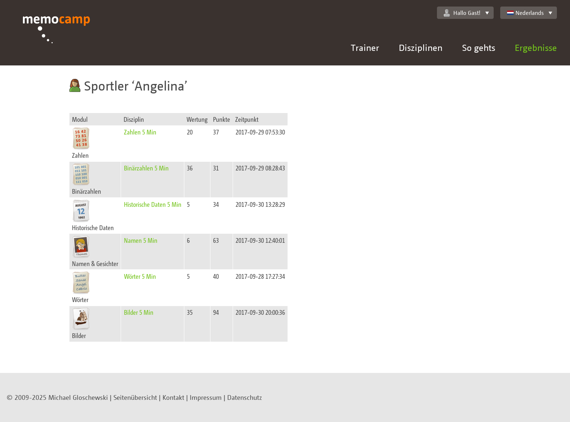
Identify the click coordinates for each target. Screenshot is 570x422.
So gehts (478, 47)
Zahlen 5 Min (140, 132)
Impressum (206, 397)
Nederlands (525, 12)
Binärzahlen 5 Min (146, 168)
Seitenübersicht (135, 397)
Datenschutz (244, 397)
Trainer (365, 47)
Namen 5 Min (140, 240)
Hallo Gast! (462, 13)
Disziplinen (420, 47)
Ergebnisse (536, 47)
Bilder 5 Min (138, 312)
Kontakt (173, 397)
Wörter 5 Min (140, 276)
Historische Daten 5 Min (152, 204)
